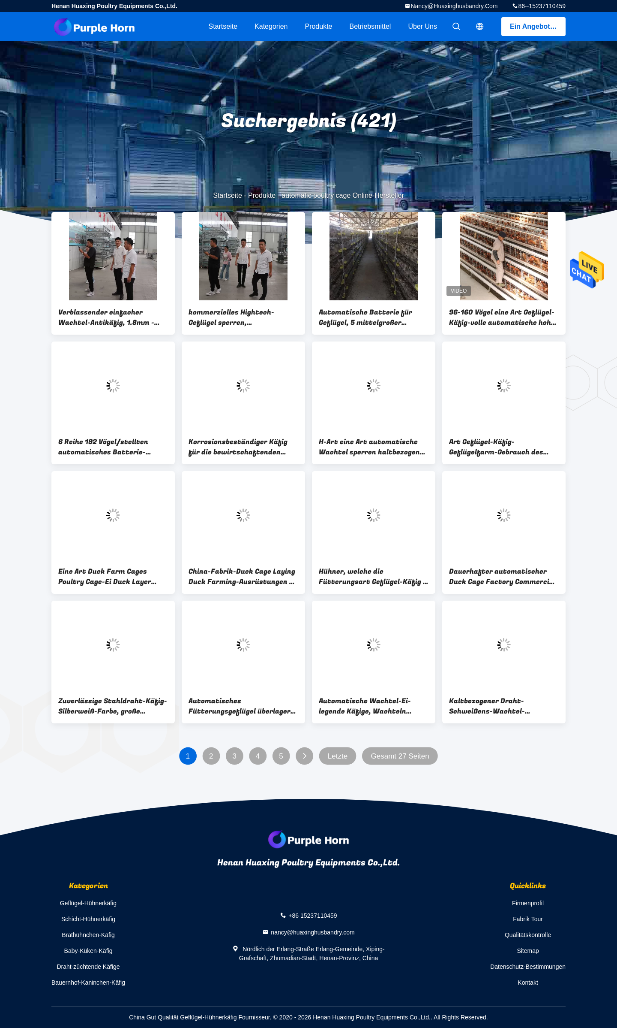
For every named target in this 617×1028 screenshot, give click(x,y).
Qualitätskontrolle (528, 934)
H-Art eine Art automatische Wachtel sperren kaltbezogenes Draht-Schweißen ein (373, 447)
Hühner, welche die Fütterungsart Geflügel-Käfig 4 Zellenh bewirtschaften (373, 576)
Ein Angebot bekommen (538, 26)
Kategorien (271, 26)
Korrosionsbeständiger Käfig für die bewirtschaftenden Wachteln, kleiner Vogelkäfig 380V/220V (238, 447)
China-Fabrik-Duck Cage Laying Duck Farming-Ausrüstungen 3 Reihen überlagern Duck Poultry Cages (243, 576)
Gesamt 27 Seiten (400, 756)
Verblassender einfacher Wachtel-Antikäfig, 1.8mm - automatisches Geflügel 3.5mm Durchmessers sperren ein (112, 317)
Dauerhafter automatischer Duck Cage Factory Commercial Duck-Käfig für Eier (502, 576)
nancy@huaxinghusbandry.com (453, 6)
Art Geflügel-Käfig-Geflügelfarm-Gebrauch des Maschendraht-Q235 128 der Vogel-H (498, 447)
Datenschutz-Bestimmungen (528, 966)
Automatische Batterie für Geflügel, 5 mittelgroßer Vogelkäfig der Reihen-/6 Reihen (365, 317)
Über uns (422, 26)
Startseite (222, 26)
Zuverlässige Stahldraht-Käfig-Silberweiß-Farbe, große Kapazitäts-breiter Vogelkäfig (112, 706)
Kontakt (528, 982)
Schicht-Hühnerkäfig (88, 919)
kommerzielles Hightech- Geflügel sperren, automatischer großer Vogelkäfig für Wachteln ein (237, 317)
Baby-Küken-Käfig (88, 950)
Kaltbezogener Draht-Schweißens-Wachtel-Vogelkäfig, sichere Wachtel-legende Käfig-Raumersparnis (500, 706)
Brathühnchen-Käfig (88, 934)
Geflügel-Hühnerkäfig (88, 903)
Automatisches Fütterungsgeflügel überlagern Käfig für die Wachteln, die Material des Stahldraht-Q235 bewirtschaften (242, 706)
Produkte (318, 26)
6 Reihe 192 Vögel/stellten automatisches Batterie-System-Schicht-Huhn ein (103, 447)
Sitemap (528, 950)
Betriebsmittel (370, 26)
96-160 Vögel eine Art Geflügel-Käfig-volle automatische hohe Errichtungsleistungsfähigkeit (502, 317)
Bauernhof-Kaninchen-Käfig (88, 982)
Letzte (337, 756)
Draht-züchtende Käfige (88, 966)
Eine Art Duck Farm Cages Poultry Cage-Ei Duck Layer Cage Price (104, 576)
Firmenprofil (528, 903)
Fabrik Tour (528, 919)
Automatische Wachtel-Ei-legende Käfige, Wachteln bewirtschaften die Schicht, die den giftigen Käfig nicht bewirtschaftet (373, 706)
